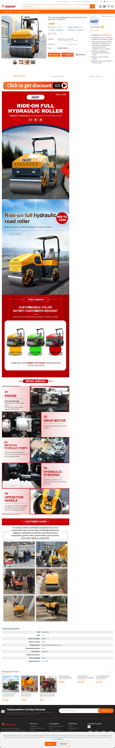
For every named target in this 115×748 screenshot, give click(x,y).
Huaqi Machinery (97, 27)
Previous (107, 671)
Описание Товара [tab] (19, 76)
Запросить (54, 55)
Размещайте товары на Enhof (26, 11)
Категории (7, 11)
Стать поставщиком (55, 730)
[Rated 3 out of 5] (6, 697)
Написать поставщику (76, 30)
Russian (109, 1)
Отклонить (63, 744)
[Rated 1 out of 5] (3, 697)
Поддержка (87, 1)
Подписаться (105, 710)
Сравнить (81, 55)
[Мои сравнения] (104, 7)
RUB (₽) (96, 1)
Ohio (65, 39)
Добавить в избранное (56, 30)
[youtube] (89, 726)
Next (112, 671)
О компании (33, 726)
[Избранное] (108, 7)
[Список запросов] (112, 7)
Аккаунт (70, 726)
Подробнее (60, 739)
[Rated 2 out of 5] (5, 697)
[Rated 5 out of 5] (10, 697)
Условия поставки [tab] (57, 76)
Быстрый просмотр (108, 16)
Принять (50, 744)
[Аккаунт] (100, 7)
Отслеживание (76, 1)
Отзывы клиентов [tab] (95, 76)
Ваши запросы (72, 728)
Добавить (67, 55)
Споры (70, 730)
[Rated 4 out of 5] (8, 697)
